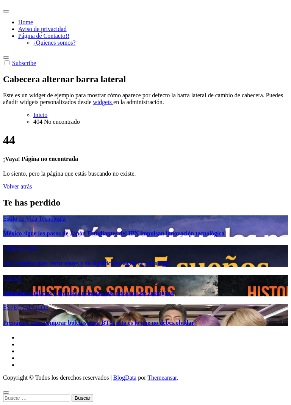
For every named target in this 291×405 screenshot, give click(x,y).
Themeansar (162, 377)
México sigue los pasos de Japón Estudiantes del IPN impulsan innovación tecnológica (114, 233)
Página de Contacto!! (43, 36)
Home (25, 22)
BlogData (124, 377)
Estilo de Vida (21, 218)
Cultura (12, 278)
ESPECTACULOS (26, 307)
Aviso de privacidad (42, 29)
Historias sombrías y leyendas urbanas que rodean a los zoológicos (88, 293)
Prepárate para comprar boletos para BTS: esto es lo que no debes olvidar (98, 322)
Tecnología (52, 218)
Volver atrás (17, 186)
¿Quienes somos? (54, 42)
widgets (103, 102)
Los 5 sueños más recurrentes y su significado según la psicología (86, 263)
